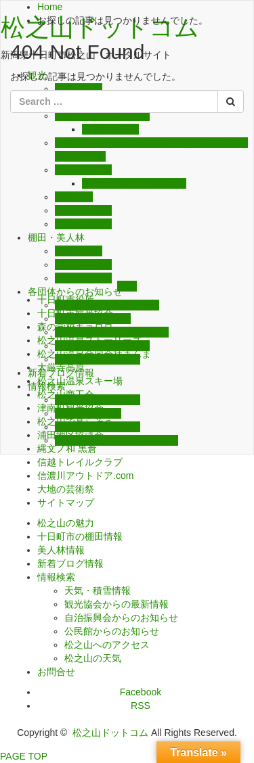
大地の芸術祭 (83, 169)
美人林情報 (61, 550)
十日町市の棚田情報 (80, 536)
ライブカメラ (83, 278)
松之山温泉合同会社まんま (94, 353)
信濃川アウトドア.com (85, 475)
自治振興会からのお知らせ (121, 617)
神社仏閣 (74, 196)
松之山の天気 (92, 658)
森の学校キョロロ (75, 326)
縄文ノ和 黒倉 (67, 448)
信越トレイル (110, 129)
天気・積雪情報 (97, 590)
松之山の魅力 (83, 223)
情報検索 (56, 577)
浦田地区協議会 (70, 435)
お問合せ (56, 671)
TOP (127, 286)
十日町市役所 (65, 299)
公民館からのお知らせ (111, 631)
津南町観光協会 (70, 407)
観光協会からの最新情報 (116, 604)
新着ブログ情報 (70, 563)
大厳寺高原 (61, 367)
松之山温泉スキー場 (80, 380)
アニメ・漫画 (83, 210)
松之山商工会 (65, 394)
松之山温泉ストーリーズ (89, 340)
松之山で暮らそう (75, 421)
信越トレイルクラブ (80, 462)
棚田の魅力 (78, 251)
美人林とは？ (83, 264)
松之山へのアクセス (107, 644)
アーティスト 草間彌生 (134, 183)
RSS (140, 705)
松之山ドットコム (110, 732)
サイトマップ (65, 502)
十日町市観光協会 (75, 313)
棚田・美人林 (56, 237)
